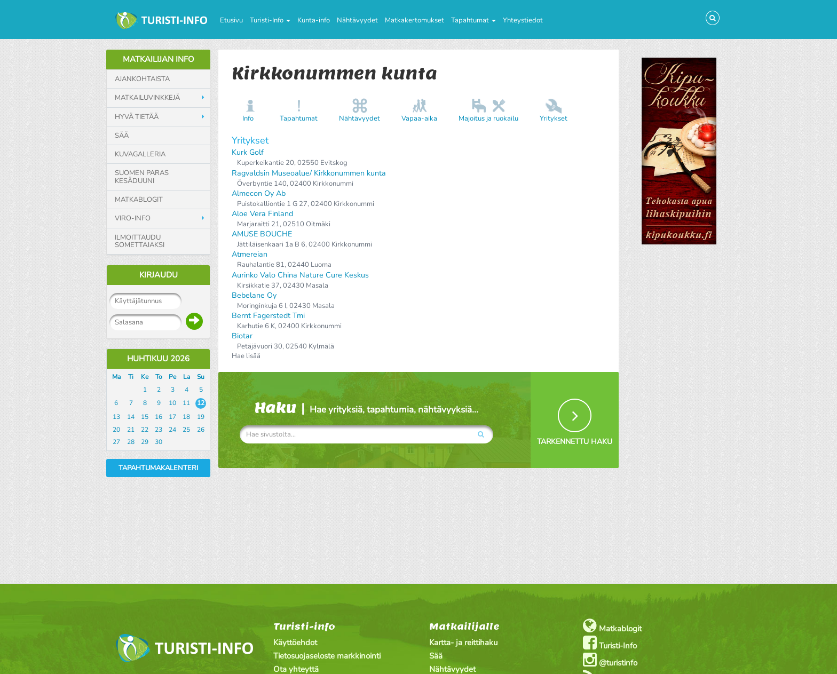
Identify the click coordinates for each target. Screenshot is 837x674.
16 (158, 417)
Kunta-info (313, 20)
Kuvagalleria (140, 154)
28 (131, 442)
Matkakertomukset (414, 20)
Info (248, 118)
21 (131, 429)
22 (144, 429)
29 (144, 442)
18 (186, 417)
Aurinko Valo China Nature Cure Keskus (300, 275)
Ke (144, 376)
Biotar (242, 336)
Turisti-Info (270, 20)
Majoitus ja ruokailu (488, 118)
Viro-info (133, 218)
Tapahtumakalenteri (158, 468)
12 (200, 403)
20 (116, 429)
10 (172, 403)
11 (186, 403)
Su (200, 376)
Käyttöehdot (295, 642)
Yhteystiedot (523, 20)
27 (116, 442)
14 (131, 417)
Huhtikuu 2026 (158, 358)
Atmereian (249, 254)
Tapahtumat (473, 20)
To (158, 376)
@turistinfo (610, 660)
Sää (122, 135)
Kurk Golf (248, 152)
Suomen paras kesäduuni (142, 177)
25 (186, 429)
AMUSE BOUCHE (262, 234)
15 (144, 417)
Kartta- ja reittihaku (463, 642)
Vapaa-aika (419, 118)
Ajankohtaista (142, 79)
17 (172, 417)
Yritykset (553, 118)
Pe (172, 376)
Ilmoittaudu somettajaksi (139, 241)
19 (200, 417)
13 (116, 417)
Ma (116, 376)
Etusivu (231, 20)
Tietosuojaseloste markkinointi (327, 656)
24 (172, 429)
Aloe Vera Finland (262, 214)
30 (158, 442)
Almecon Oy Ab (259, 193)
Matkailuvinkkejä (147, 97)
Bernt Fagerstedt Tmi (268, 316)
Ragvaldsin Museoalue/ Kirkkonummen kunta (309, 173)
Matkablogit (139, 199)
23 (158, 429)
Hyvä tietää (137, 117)
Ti (130, 376)
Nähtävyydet (357, 20)
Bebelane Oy (254, 295)
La (186, 376)
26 (200, 429)
